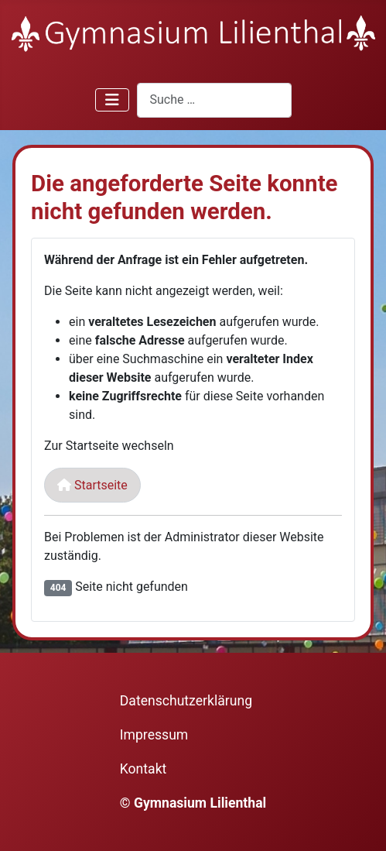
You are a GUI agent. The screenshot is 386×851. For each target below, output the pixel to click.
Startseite (92, 485)
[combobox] (214, 100)
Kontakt (143, 769)
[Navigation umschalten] (112, 100)
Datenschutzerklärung (186, 701)
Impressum (154, 735)
